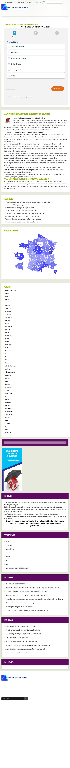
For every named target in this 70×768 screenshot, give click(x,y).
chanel (7, 557)
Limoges (8, 363)
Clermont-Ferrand (10, 372)
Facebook (8, 2)
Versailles (8, 302)
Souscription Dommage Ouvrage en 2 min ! (20, 208)
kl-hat (7, 541)
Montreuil (8, 311)
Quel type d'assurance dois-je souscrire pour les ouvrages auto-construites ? (32, 587)
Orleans (7, 338)
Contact (20, 2)
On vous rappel (34, 2)
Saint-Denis (8, 308)
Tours (7, 354)
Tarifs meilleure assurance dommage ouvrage (21, 210)
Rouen (7, 332)
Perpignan (8, 326)
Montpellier (8, 411)
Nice (6, 420)
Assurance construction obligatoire (17, 653)
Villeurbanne (9, 351)
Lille (6, 396)
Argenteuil (8, 317)
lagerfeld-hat (9, 549)
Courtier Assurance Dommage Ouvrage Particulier (22, 222)
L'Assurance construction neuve (16, 584)
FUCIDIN (8, 545)
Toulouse (8, 423)
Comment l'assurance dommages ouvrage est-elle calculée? (26, 591)
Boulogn (7, 329)
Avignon (7, 305)
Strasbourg (8, 414)
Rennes (7, 405)
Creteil (7, 293)
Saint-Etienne (9, 393)
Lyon (6, 426)
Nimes (7, 360)
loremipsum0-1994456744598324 (17, 568)
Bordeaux (8, 408)
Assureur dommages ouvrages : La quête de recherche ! (25, 213)
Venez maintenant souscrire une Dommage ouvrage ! (23, 219)
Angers (7, 384)
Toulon (7, 390)
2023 (7, 564)
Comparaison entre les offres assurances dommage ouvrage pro (27, 202)
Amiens (7, 369)
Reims (7, 399)
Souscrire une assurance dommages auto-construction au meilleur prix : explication (34, 599)
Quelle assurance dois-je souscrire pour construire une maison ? (27, 595)
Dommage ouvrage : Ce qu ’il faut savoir (19, 607)
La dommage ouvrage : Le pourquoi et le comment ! (23, 216)
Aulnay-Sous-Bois (10, 290)
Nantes (7, 417)
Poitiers (7, 296)
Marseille (8, 433)
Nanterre (8, 299)
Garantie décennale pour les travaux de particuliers (23, 603)
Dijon (7, 381)
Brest (7, 378)
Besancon (8, 345)
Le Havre (8, 402)
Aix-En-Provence (10, 366)
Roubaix (7, 320)
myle (7, 553)
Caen (7, 342)
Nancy (7, 323)
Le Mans (8, 375)
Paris (7, 429)
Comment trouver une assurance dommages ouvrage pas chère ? (28, 610)
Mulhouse (8, 335)
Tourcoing (8, 314)
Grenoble (8, 387)
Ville (6, 357)
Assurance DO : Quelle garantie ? (17, 205)
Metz (6, 348)
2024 (7, 560)
